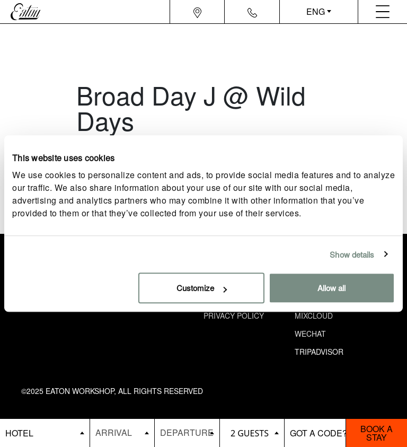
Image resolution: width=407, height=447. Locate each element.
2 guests (250, 433)
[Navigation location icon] (197, 11)
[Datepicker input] (122, 432)
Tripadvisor (319, 351)
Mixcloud (314, 315)
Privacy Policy (234, 315)
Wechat (310, 333)
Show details (352, 254)
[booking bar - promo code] (315, 433)
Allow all (331, 287)
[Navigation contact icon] (252, 11)
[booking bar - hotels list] (45, 433)
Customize (201, 287)
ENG (315, 11)
